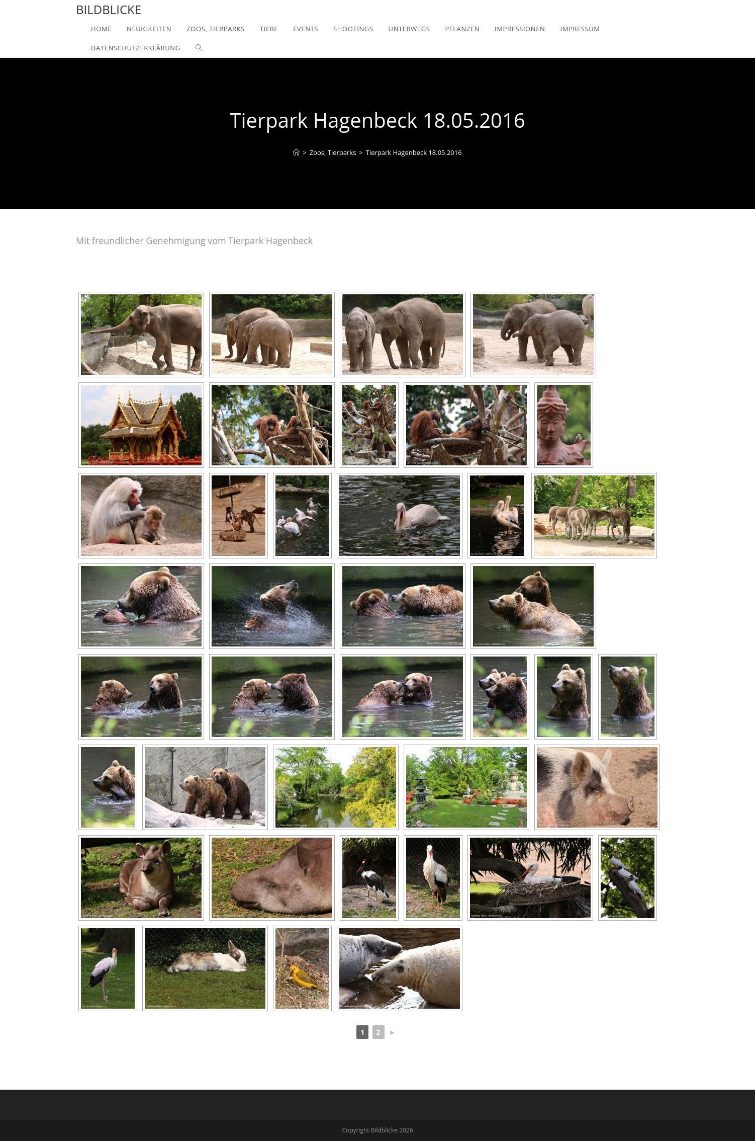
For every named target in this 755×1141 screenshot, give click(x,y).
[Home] (296, 152)
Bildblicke (108, 9)
